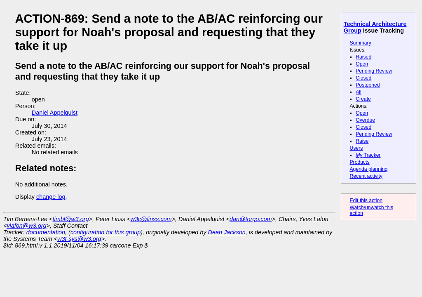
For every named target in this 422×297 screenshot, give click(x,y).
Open (362, 64)
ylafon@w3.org (26, 225)
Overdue (365, 120)
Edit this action (365, 200)
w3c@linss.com (150, 219)
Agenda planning (368, 169)
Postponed (368, 85)
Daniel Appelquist (54, 112)
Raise (362, 141)
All (358, 92)
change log (50, 196)
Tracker (368, 155)
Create (363, 99)
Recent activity (365, 176)
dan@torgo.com (251, 219)
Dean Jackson (227, 232)
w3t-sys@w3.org (79, 239)
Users (356, 148)
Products (359, 162)
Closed (363, 78)
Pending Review (374, 71)
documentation (45, 232)
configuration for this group (105, 232)
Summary (360, 43)
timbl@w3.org (70, 219)
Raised (363, 57)
